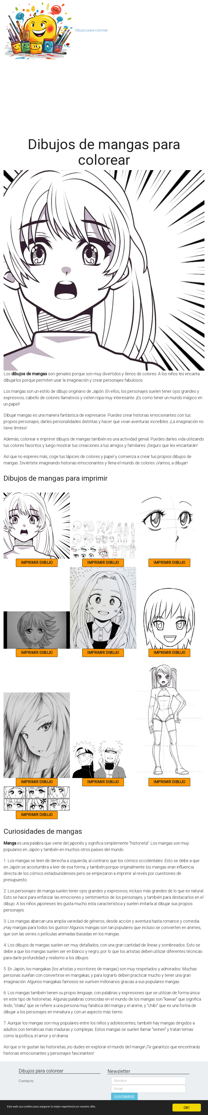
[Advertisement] (104, 96)
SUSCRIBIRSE (124, 1097)
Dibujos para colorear (91, 30)
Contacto (26, 1081)
